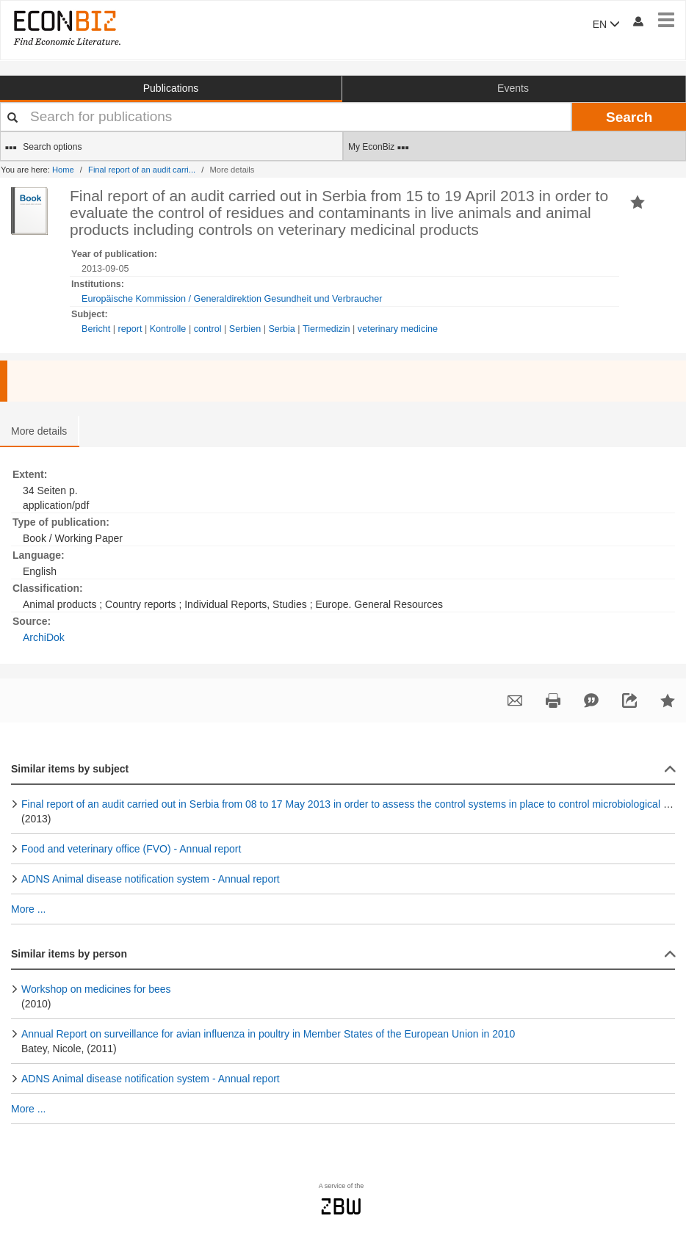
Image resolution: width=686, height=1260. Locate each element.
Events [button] (513, 88)
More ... (28, 909)
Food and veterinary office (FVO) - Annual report (131, 849)
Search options (43, 147)
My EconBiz (378, 147)
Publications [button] (171, 88)
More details (39, 431)
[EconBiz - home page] (66, 27)
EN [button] (606, 24)
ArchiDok (44, 637)
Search (629, 117)
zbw (341, 1206)
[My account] (637, 21)
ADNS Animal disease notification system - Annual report (150, 879)
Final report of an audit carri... (141, 169)
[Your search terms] (285, 116)
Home (63, 169)
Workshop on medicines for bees (96, 989)
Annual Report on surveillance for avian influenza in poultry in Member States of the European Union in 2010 (268, 1034)
